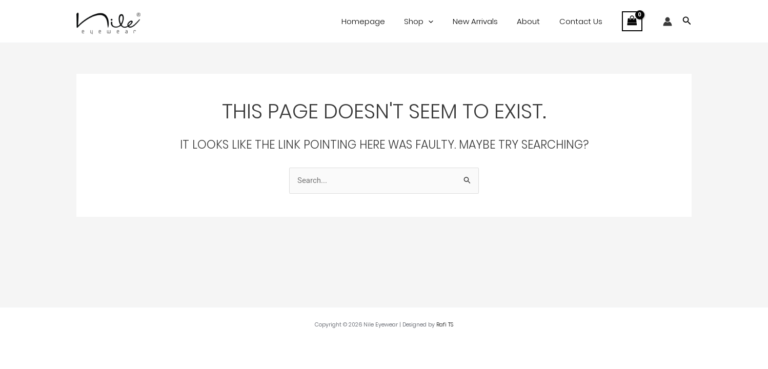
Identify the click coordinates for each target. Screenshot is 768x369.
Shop (432, 21)
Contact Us (582, 21)
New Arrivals (484, 21)
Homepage (380, 21)
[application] (442, 21)
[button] (687, 21)
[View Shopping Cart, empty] (632, 21)
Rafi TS (444, 325)
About (533, 21)
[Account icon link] (667, 21)
